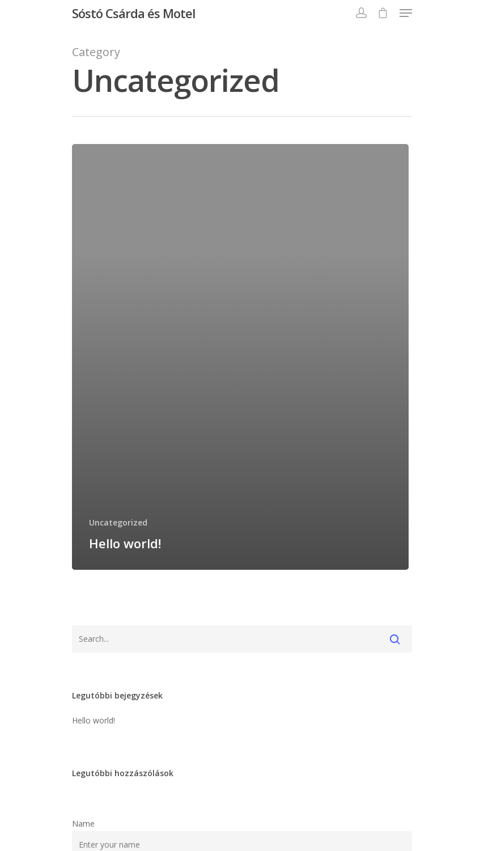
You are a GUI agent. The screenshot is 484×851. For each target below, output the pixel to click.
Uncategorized (118, 522)
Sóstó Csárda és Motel (133, 13)
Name (83, 823)
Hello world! (93, 720)
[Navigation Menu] (406, 13)
